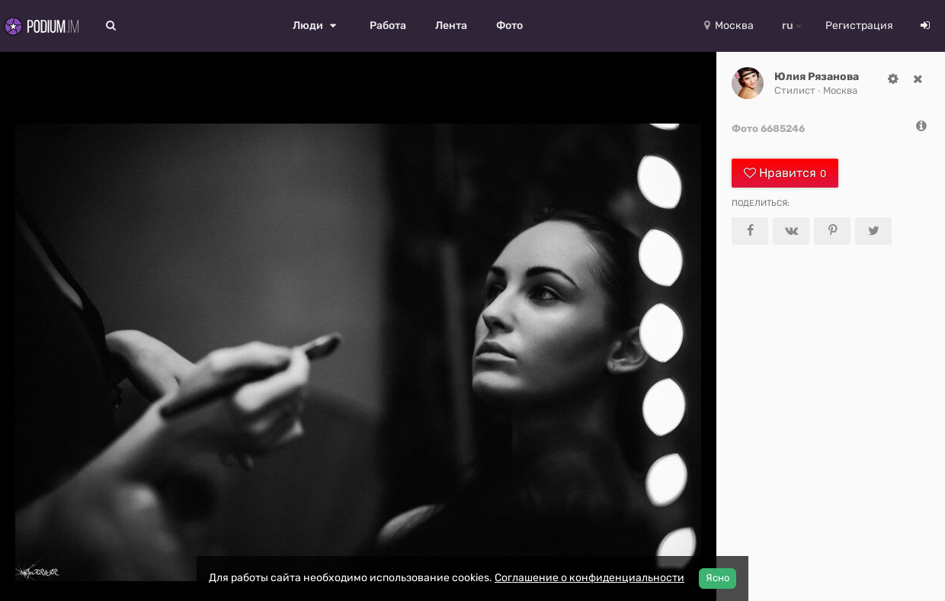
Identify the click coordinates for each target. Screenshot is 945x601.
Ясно (717, 577)
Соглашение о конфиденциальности (589, 577)
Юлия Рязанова (816, 76)
